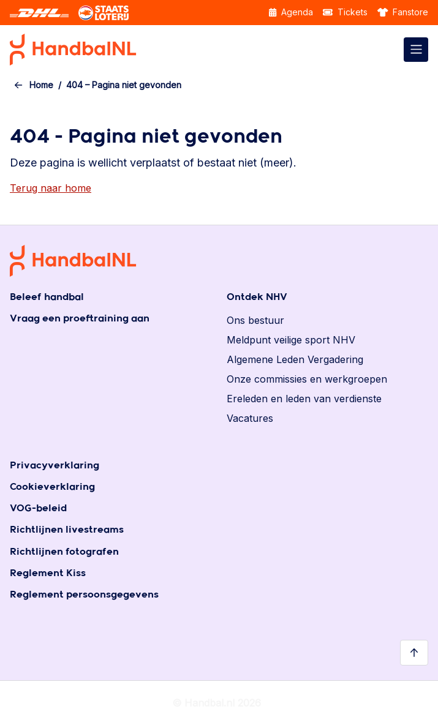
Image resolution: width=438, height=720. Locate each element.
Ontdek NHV (257, 297)
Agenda (291, 12)
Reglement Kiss (48, 573)
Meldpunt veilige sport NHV (291, 340)
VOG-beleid (38, 508)
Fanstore (403, 12)
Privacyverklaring (54, 465)
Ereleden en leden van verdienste (304, 398)
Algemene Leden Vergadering (295, 359)
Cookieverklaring (52, 487)
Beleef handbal (47, 297)
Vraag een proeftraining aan (79, 318)
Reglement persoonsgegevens (84, 594)
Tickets (345, 12)
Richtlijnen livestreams (67, 529)
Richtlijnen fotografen (64, 552)
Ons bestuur (255, 320)
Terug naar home (50, 188)
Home (41, 85)
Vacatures (250, 418)
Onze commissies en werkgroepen (307, 379)
